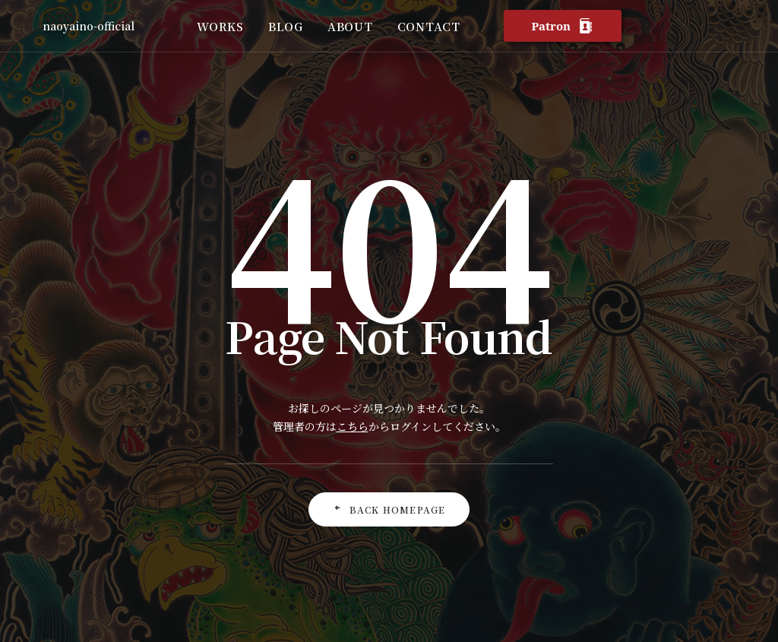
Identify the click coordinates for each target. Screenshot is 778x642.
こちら (352, 426)
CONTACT (428, 26)
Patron (562, 25)
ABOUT (350, 26)
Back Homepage (389, 509)
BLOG (285, 26)
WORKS (220, 26)
